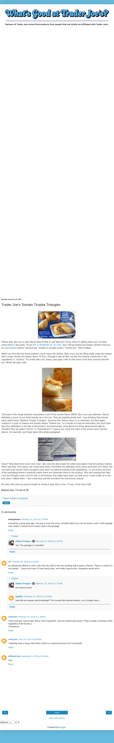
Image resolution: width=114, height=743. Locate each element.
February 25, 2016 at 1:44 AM (31, 617)
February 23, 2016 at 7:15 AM (49, 583)
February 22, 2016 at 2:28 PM (49, 541)
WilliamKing (14, 656)
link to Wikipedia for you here (47, 345)
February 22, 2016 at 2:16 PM (34, 519)
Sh (9, 562)
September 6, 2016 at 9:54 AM (34, 656)
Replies (14, 536)
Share (6, 503)
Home (57, 713)
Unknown (13, 617)
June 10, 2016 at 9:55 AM (29, 639)
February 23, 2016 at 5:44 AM (25, 562)
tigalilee (19, 596)
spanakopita (10, 348)
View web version (57, 718)
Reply (11, 530)
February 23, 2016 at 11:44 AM (38, 596)
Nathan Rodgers (23, 541)
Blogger (62, 727)
